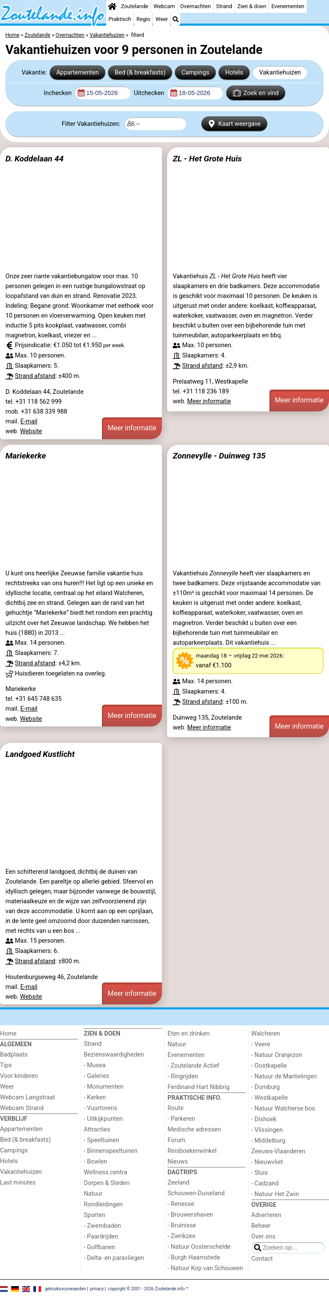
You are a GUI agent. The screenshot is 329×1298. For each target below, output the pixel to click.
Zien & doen (251, 6)
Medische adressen (194, 1129)
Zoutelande (134, 6)
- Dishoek (264, 1119)
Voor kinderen (19, 1076)
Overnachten (195, 6)
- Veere (260, 1044)
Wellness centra (105, 1172)
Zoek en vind (256, 93)
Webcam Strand (22, 1108)
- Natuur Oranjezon (276, 1055)
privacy (97, 1288)
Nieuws (177, 1161)
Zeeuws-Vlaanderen (278, 1151)
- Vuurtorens (100, 1108)
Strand (224, 6)
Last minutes (18, 1182)
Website (31, 431)
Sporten (94, 1215)
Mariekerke (26, 456)
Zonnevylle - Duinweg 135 (219, 456)
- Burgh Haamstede (193, 1257)
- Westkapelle (269, 1098)
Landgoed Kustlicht (40, 754)
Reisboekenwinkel (192, 1151)
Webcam (164, 6)
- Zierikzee (181, 1236)
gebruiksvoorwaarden (65, 1288)
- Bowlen (96, 1161)
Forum (176, 1140)
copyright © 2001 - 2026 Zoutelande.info (146, 1288)
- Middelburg (268, 1140)
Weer (162, 19)
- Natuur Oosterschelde (198, 1246)
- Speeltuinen (102, 1140)
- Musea (95, 1065)
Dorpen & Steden (107, 1183)
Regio (143, 19)
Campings (195, 72)
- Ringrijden (182, 1076)
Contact (262, 1258)
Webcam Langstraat (27, 1097)
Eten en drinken (188, 1033)
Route (175, 1108)
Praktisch (119, 19)
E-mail (29, 421)
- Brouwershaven (190, 1214)
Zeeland (178, 1182)
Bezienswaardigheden (114, 1054)
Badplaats (13, 1054)
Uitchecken (149, 93)
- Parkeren (181, 1118)
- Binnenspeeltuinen (111, 1151)
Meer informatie (132, 428)
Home (8, 1033)
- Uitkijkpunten (103, 1118)
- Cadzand (265, 1183)
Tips (6, 1065)
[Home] (112, 6)
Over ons (263, 1236)
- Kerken (95, 1097)
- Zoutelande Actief (193, 1065)
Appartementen (77, 72)
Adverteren (266, 1215)
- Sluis (259, 1172)
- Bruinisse (181, 1225)
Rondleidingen (103, 1204)
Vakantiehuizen (280, 72)
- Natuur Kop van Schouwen (205, 1268)
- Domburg (265, 1087)
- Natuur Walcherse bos (283, 1108)
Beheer (261, 1226)
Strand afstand (35, 376)
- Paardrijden (101, 1236)
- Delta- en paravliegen (114, 1258)
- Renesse (180, 1204)
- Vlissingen (267, 1130)
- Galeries (97, 1076)
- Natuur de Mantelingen (284, 1076)
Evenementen (287, 6)
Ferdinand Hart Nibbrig (198, 1087)
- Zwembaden (102, 1226)
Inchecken (58, 93)
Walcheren (265, 1033)
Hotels (234, 72)
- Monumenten (104, 1086)
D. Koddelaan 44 (35, 159)
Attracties (97, 1129)
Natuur (93, 1193)
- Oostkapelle (269, 1065)
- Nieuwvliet (267, 1162)
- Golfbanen (100, 1247)
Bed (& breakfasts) (140, 72)
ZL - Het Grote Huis (207, 159)
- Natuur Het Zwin (275, 1194)
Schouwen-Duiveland (195, 1193)
